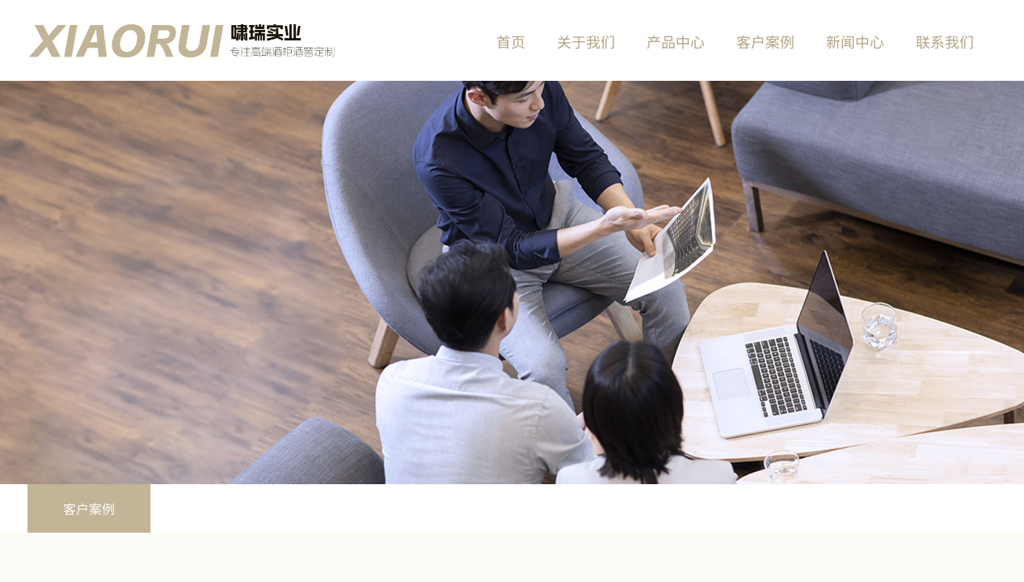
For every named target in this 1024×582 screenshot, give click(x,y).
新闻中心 (855, 41)
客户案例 (89, 508)
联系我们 (945, 41)
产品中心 (676, 41)
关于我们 (586, 41)
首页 (510, 41)
